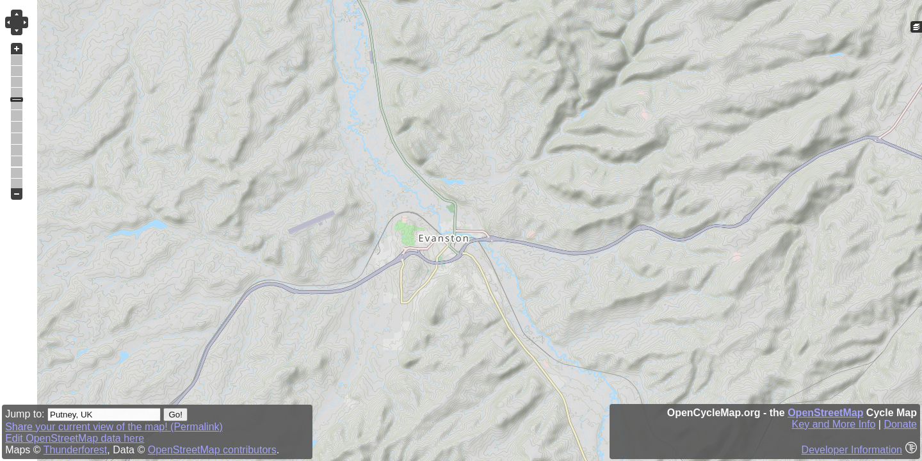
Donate (900, 424)
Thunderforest (76, 449)
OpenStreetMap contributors (212, 449)
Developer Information (852, 449)
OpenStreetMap (825, 412)
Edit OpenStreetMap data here (74, 438)
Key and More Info (834, 424)
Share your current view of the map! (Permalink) (114, 426)
